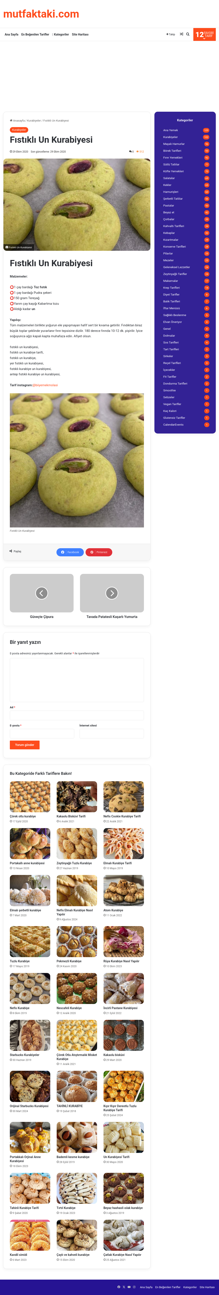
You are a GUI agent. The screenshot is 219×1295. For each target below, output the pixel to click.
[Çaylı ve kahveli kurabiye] (77, 1235)
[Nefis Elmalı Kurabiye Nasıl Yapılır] (77, 890)
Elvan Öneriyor (172, 322)
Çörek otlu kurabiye (23, 816)
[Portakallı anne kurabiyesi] (30, 843)
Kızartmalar (170, 239)
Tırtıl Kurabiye (66, 1208)
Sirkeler (168, 356)
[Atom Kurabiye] (124, 890)
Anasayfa (17, 120)
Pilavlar (168, 253)
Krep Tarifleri (171, 287)
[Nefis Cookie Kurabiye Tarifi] (124, 796)
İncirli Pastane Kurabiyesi (121, 1008)
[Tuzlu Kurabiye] (30, 941)
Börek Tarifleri (172, 150)
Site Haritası (80, 34)
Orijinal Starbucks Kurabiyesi (29, 1106)
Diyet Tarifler (171, 294)
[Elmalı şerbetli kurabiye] (30, 890)
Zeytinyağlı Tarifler (175, 274)
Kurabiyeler (34, 120)
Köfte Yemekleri (173, 171)
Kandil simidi (18, 1254)
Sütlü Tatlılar (171, 164)
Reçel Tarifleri (172, 363)
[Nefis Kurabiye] (30, 988)
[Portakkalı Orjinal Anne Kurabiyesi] (30, 1137)
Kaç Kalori (170, 411)
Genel (167, 328)
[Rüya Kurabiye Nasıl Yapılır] (124, 941)
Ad (12, 707)
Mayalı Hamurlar (174, 144)
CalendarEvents (173, 424)
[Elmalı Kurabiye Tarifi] (124, 843)
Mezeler (168, 260)
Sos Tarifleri (171, 342)
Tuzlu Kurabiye (20, 961)
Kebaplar (169, 233)
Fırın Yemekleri (172, 157)
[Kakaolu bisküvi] (124, 1035)
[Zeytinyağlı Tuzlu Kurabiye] (77, 843)
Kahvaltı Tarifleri (173, 226)
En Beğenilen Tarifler (35, 34)
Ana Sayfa (11, 34)
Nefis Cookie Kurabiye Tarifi (122, 816)
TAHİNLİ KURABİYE (70, 1106)
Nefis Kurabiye (20, 1008)
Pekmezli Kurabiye (69, 961)
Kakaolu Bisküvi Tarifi (71, 816)
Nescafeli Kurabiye (69, 1008)
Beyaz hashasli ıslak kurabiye (123, 1208)
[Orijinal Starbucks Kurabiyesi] (30, 1086)
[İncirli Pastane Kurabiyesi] (124, 988)
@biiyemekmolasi (45, 385)
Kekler (167, 185)
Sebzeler (169, 397)
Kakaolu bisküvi (114, 1055)
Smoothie (169, 390)
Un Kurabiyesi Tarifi (117, 1157)
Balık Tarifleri (171, 301)
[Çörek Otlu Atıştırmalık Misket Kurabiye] (77, 1035)
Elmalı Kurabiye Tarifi (118, 863)
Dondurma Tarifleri (175, 383)
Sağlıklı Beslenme (174, 315)
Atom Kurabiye (113, 910)
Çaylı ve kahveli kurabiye (73, 1254)
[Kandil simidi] (30, 1235)
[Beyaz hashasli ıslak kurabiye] (124, 1188)
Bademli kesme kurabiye (73, 1157)
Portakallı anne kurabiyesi (27, 863)
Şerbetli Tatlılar (173, 198)
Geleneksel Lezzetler (176, 267)
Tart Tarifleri (171, 349)
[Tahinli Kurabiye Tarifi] (30, 1188)
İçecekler (169, 369)
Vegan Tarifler (172, 404)
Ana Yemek (170, 130)
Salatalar (169, 178)
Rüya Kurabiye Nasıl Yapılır (121, 961)
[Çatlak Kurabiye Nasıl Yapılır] (124, 1235)
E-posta (15, 725)
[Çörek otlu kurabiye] (30, 796)
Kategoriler (60, 34)
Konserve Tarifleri (174, 246)
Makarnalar (170, 280)
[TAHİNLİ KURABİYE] (77, 1086)
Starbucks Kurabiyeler (24, 1055)
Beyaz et (168, 212)
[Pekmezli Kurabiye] (77, 941)
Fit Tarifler (169, 376)
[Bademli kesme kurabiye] (77, 1137)
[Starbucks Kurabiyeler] (30, 1035)
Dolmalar (169, 335)
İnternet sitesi (88, 725)
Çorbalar (169, 219)
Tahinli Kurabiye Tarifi (24, 1208)
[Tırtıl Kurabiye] (77, 1188)
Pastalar (168, 205)
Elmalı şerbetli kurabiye (25, 910)
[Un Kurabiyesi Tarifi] (124, 1137)
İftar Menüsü (171, 308)
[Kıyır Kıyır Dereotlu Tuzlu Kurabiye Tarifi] (124, 1086)
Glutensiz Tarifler (174, 417)
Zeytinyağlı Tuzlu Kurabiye (74, 863)
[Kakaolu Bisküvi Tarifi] (77, 796)
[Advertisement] (109, 75)
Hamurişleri (170, 191)
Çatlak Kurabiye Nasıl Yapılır (122, 1254)
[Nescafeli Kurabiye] (77, 988)
